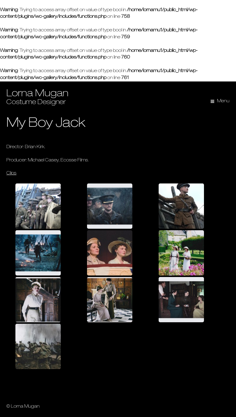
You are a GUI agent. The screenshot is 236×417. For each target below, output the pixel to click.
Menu (223, 101)
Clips (11, 173)
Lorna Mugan (37, 94)
